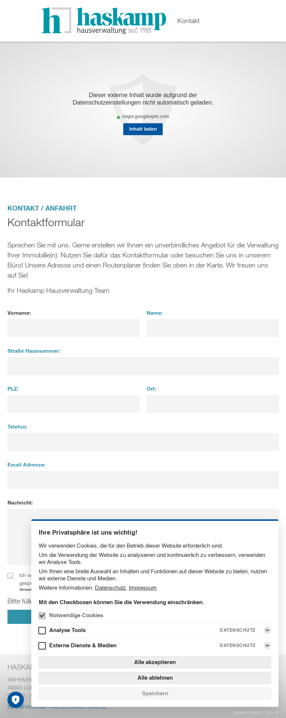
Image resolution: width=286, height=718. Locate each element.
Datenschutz (110, 587)
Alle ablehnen (155, 677)
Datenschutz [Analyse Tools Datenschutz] (237, 630)
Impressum (143, 587)
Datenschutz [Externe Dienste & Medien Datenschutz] (237, 645)
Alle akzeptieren (155, 662)
